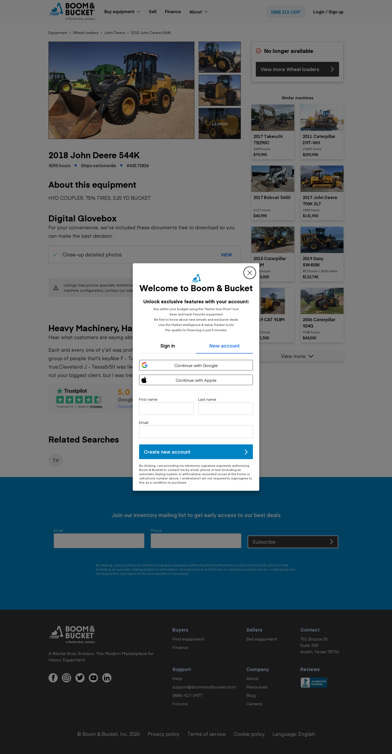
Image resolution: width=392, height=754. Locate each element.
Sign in (167, 345)
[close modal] (249, 272)
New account (224, 345)
